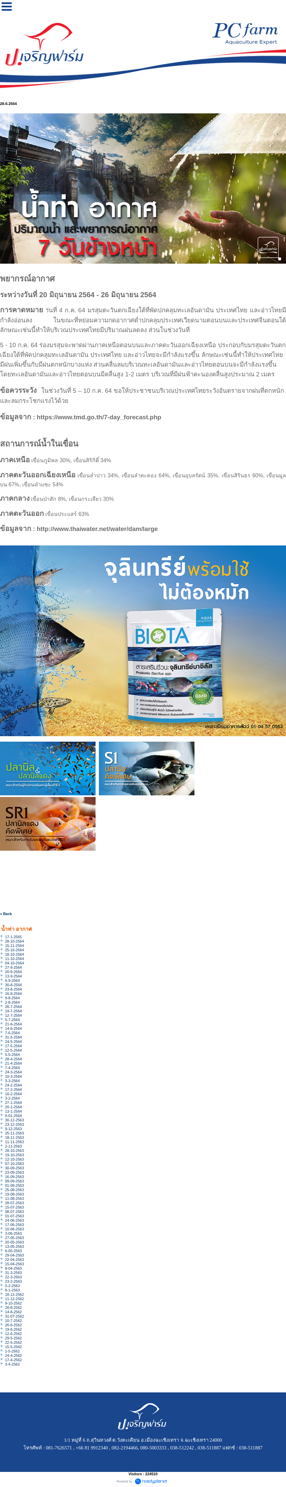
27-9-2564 (13, 967)
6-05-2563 (13, 1251)
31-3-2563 (13, 1273)
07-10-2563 (14, 1164)
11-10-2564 (14, 959)
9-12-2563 (13, 1129)
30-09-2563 (14, 1168)
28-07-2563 (14, 1203)
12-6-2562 (13, 1334)
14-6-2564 (13, 1028)
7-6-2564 (12, 1033)
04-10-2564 (14, 963)
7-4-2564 (12, 1068)
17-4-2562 (13, 1360)
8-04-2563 (13, 1268)
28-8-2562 (13, 1308)
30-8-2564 (13, 985)
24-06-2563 (14, 1220)
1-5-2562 (12, 1351)
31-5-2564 (13, 1037)
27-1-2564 (13, 1103)
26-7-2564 (13, 1007)
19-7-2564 (13, 1011)
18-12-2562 (14, 1294)
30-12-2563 (14, 1120)
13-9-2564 (13, 976)
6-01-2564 (13, 1116)
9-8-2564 (12, 998)
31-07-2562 (14, 1316)
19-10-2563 (14, 1155)
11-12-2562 (14, 1299)
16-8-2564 (13, 994)
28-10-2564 (14, 941)
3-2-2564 (12, 1098)
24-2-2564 (13, 1085)
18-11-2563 (14, 1137)
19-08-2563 (14, 1194)
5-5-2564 (12, 1055)
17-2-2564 (13, 1089)
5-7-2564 (12, 1020)
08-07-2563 (14, 1212)
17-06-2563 (14, 1225)
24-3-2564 (13, 1072)
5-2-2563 (12, 1286)
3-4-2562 (12, 1364)
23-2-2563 (13, 1281)
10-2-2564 (13, 1094)
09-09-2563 (14, 1181)
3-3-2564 (12, 1081)
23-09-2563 (14, 1172)
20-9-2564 (13, 972)
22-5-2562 (13, 1342)
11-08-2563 (14, 1199)
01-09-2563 (14, 1185)
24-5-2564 (13, 1042)
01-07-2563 (14, 1216)
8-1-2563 (12, 1290)
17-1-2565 (13, 937)
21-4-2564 (13, 1063)
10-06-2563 (14, 1229)
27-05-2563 (14, 1238)
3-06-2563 (13, 1233)
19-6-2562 (13, 1329)
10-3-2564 (13, 1076)
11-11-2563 (14, 1142)
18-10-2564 (14, 954)
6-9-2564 (12, 980)
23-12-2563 (14, 1124)
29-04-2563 (14, 1255)
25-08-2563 (14, 1190)
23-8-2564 (13, 989)
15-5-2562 (13, 1347)
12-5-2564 (13, 1050)
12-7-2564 (13, 1015)
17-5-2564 (13, 1046)
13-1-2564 (13, 1111)
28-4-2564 (13, 1059)
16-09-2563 (14, 1177)
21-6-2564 (13, 1024)
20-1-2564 (13, 1107)
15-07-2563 (14, 1207)
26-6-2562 (13, 1325)
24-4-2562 (13, 1355)
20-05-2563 (14, 1242)
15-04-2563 (14, 1264)
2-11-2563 (13, 1146)
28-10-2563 (14, 1151)
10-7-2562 (13, 1321)
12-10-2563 (14, 1159)
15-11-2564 (14, 946)
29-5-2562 (13, 1338)
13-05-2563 (14, 1246)
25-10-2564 (14, 950)
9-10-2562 (13, 1303)
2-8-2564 (12, 1002)
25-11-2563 (14, 1133)
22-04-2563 (14, 1260)
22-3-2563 (13, 1277)
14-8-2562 (13, 1312)
